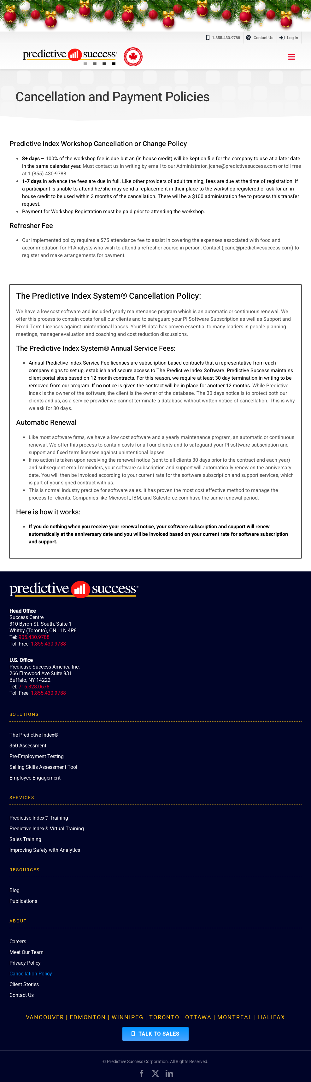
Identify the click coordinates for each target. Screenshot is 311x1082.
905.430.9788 (34, 637)
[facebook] (141, 1073)
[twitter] (155, 1073)
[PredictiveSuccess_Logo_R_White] (73, 583)
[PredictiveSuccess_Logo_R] (70, 51)
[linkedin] (169, 1073)
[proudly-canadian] (133, 50)
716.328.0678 (34, 687)
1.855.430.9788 (48, 644)
